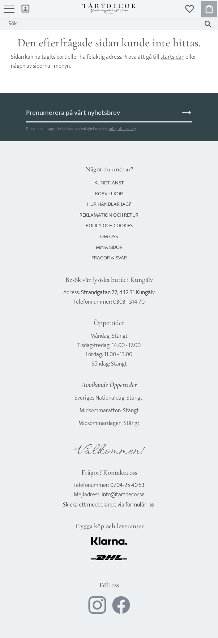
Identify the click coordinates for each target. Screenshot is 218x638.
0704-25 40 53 (127, 485)
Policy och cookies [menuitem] (109, 225)
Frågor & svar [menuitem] (109, 257)
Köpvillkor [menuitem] (109, 193)
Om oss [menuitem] (109, 236)
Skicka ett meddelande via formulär (109, 505)
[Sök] (208, 24)
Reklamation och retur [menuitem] (109, 215)
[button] (9, 12)
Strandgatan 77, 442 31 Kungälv (118, 292)
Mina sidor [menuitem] (25, 8)
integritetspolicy (122, 128)
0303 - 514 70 (129, 302)
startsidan (172, 57)
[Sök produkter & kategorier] (102, 24)
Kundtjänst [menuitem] (109, 182)
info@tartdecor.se (123, 495)
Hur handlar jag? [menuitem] (109, 204)
